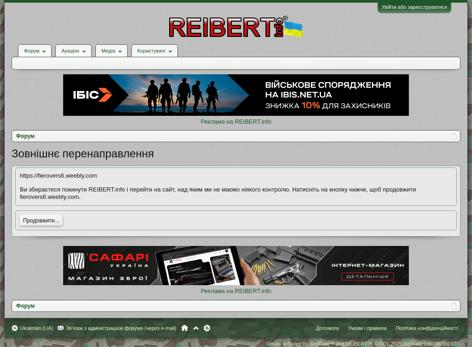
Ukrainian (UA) (36, 328)
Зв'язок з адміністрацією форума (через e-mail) (121, 328)
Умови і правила (367, 328)
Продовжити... (41, 220)
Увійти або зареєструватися (414, 7)
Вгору (196, 328)
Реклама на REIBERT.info (236, 121)
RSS (207, 328)
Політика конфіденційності (427, 328)
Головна (184, 328)
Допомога (327, 328)
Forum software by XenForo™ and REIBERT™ (362, 344)
